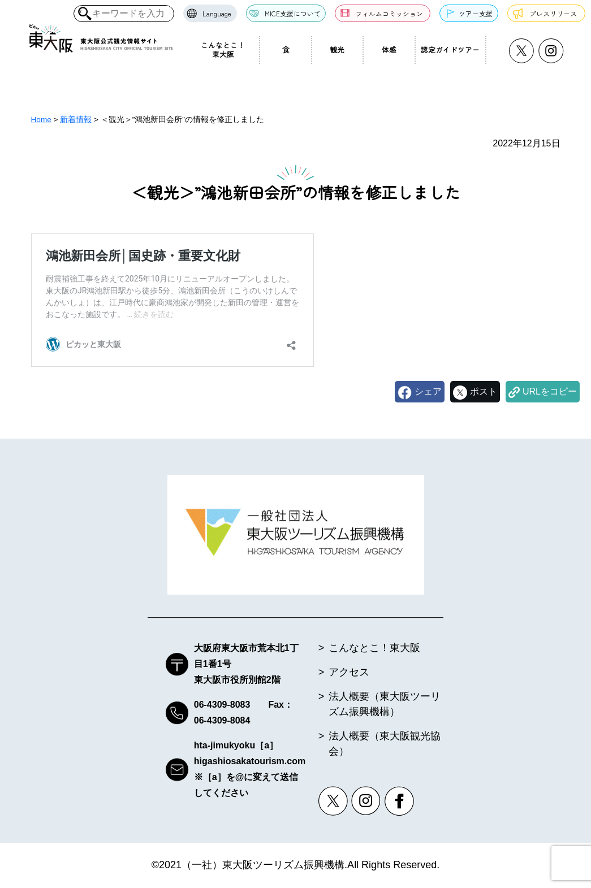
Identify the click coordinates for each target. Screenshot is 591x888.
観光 (337, 49)
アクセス (349, 672)
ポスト (483, 391)
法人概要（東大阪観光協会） (385, 744)
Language (216, 13)
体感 (389, 49)
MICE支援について (293, 13)
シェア (428, 391)
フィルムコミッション (389, 13)
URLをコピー (550, 391)
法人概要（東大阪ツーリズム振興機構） (385, 704)
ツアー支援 (476, 13)
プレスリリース (553, 13)
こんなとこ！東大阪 (223, 49)
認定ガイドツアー (450, 49)
